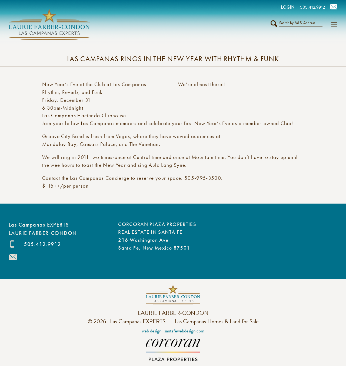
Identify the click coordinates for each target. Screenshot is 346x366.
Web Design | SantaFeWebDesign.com (173, 331)
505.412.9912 (42, 244)
